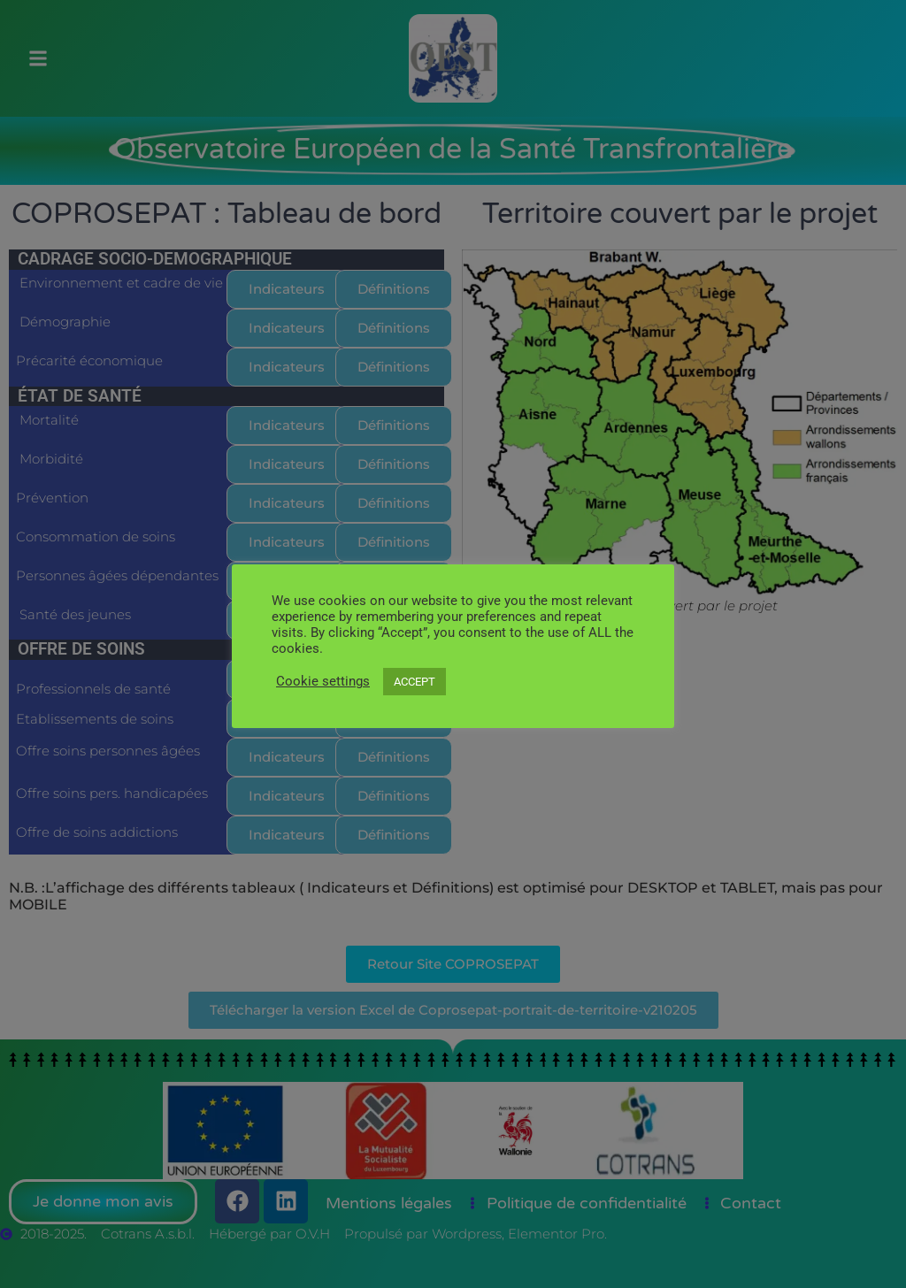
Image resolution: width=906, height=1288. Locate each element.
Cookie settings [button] (323, 681)
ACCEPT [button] (414, 681)
